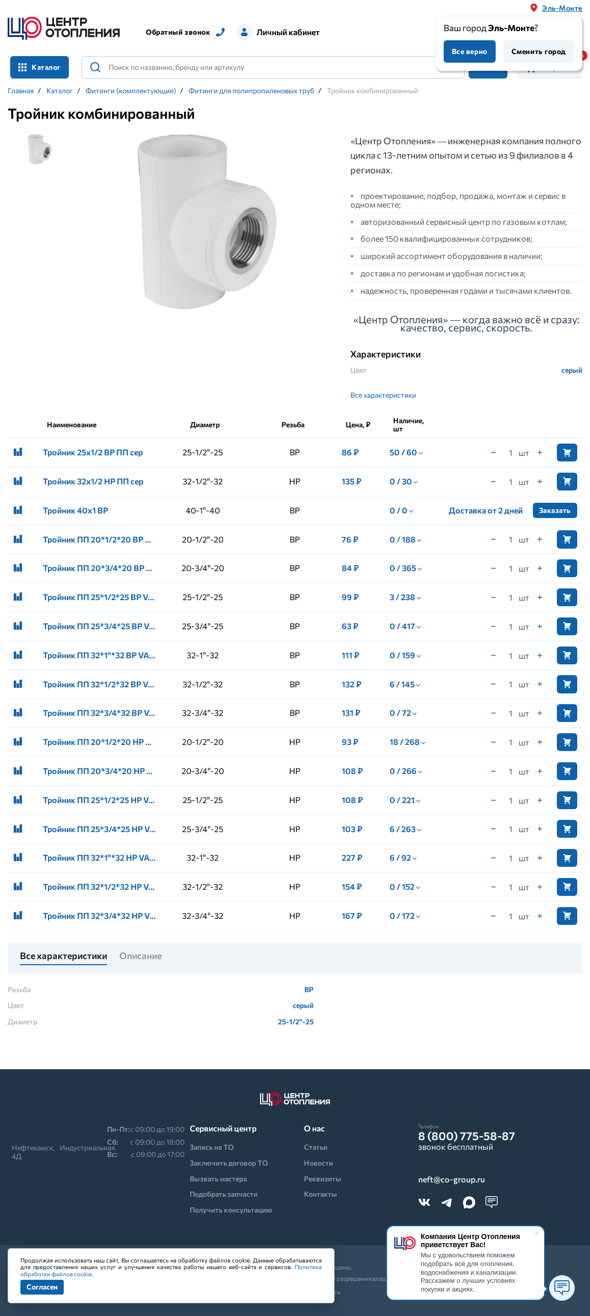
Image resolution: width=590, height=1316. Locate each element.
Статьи (315, 1147)
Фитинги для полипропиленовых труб (251, 91)
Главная (21, 91)
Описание (140, 956)
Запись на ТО (212, 1147)
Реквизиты (322, 1178)
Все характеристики (383, 395)
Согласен (42, 1286)
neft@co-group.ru (451, 1179)
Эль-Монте (562, 8)
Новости (318, 1162)
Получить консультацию (231, 1209)
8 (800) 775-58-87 (466, 1136)
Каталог (39, 67)
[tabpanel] (203, 223)
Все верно (470, 51)
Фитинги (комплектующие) (131, 91)
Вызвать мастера (218, 1178)
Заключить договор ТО (229, 1162)
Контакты (320, 1194)
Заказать (555, 510)
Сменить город (538, 51)
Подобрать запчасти (224, 1194)
